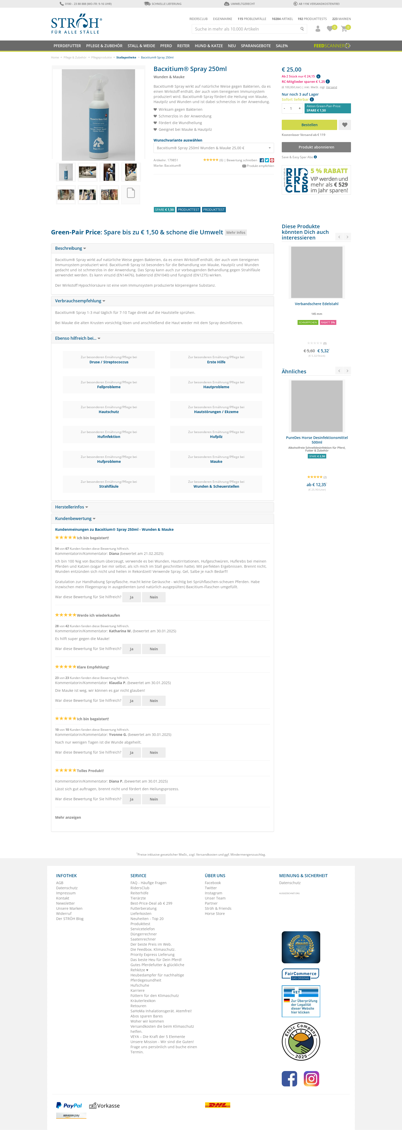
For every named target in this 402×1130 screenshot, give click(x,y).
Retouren (138, 1005)
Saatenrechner (143, 939)
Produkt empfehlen (258, 166)
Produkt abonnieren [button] (316, 147)
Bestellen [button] (310, 124)
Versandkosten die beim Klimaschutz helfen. (162, 1029)
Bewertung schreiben (242, 160)
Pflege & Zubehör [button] (104, 45)
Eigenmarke (222, 19)
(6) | (215, 160)
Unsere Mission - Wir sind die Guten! (162, 1041)
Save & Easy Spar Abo (299, 157)
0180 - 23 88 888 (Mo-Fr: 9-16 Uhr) (85, 4)
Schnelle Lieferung (163, 4)
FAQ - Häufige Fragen (148, 882)
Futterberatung (143, 908)
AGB (59, 882)
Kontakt (62, 898)
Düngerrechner (143, 934)
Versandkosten (206, 854)
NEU (232, 45)
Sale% (282, 45)
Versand (331, 87)
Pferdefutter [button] (67, 45)
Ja (131, 597)
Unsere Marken (69, 908)
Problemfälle (252, 19)
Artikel (282, 19)
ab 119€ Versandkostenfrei (316, 4)
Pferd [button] (166, 45)
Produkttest (140, 923)
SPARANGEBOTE (256, 45)
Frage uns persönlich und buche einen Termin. (163, 1049)
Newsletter (65, 903)
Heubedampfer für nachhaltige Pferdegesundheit (157, 978)
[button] (315, 28)
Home (55, 57)
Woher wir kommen (147, 1021)
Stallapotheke (126, 57)
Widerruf (64, 913)
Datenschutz (67, 887)
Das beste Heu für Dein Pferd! (156, 959)
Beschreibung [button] (70, 248)
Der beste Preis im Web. (151, 944)
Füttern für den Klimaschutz (154, 995)
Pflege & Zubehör (75, 57)
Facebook (213, 882)
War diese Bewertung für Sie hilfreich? (88, 596)
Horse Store (215, 913)
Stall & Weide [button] (141, 45)
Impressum (66, 893)
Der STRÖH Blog (70, 918)
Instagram (213, 893)
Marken (341, 19)
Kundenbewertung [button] (75, 518)
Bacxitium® (172, 165)
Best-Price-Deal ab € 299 (151, 903)
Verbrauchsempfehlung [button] (80, 301)
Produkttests (312, 19)
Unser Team (215, 898)
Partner (211, 903)
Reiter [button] (183, 45)
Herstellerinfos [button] (71, 507)
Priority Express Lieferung (152, 954)
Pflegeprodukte (101, 57)
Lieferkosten (141, 913)
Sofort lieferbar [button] (298, 99)
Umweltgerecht (239, 4)
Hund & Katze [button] (209, 45)
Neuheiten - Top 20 (147, 918)
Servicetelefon (142, 928)
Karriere (137, 990)
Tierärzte (138, 898)
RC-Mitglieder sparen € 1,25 (306, 81)
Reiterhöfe (139, 893)
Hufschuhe (139, 985)
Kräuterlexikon (143, 1000)
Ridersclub (198, 19)
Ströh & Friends (218, 908)
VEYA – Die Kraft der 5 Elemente (157, 1036)
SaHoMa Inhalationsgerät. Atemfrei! (161, 1010)
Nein (154, 597)
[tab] (162, 248)
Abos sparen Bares (146, 1016)
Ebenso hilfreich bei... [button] (77, 338)
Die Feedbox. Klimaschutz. (153, 949)
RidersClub (139, 887)
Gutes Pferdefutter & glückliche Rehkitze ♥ (157, 967)
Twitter (211, 887)
